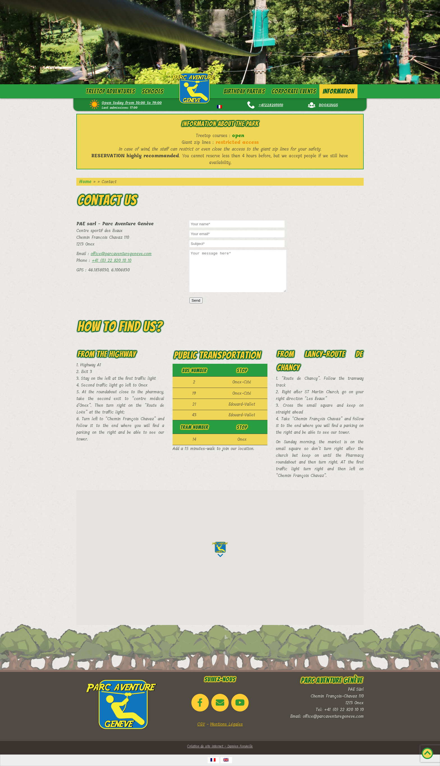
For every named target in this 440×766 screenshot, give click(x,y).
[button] (220, 549)
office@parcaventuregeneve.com (121, 253)
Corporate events (294, 91)
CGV (201, 724)
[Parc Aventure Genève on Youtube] (240, 703)
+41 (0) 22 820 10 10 (111, 260)
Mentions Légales (226, 724)
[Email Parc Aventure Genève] (220, 703)
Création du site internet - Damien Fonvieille (220, 746)
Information (338, 91)
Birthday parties (244, 91)
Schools (152, 91)
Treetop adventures (110, 91)
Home (85, 181)
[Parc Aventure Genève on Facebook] (200, 703)
